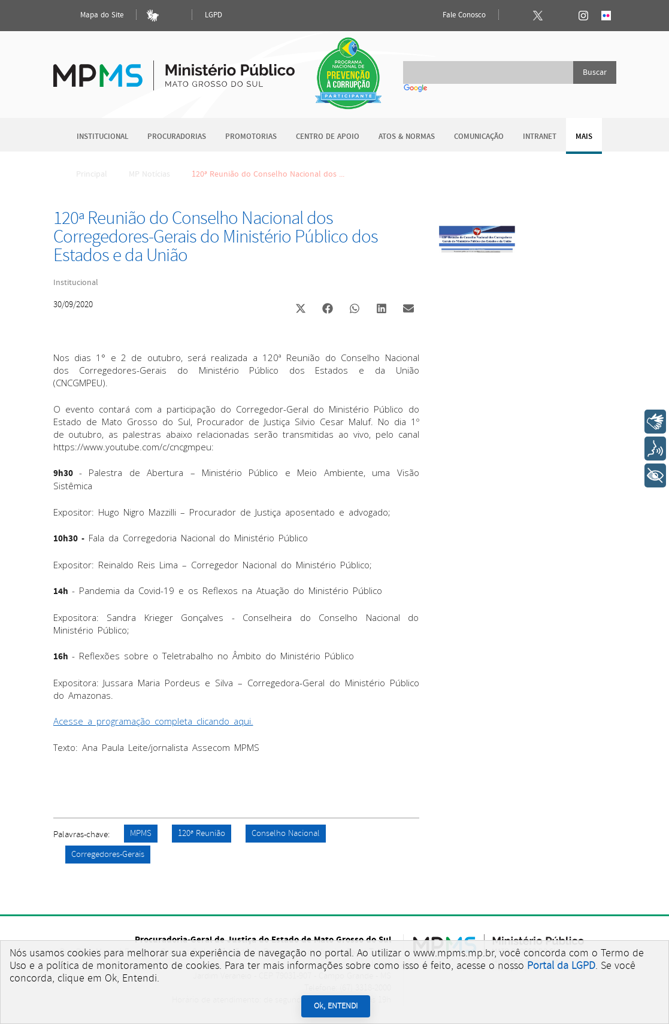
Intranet (539, 136)
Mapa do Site (91, 16)
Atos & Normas (407, 136)
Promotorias (251, 136)
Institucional (102, 136)
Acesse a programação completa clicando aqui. (153, 721)
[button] (300, 309)
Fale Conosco (454, 16)
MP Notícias (149, 174)
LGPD (213, 15)
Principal (83, 174)
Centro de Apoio (327, 136)
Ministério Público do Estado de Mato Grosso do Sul (174, 68)
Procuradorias (176, 136)
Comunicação (479, 136)
